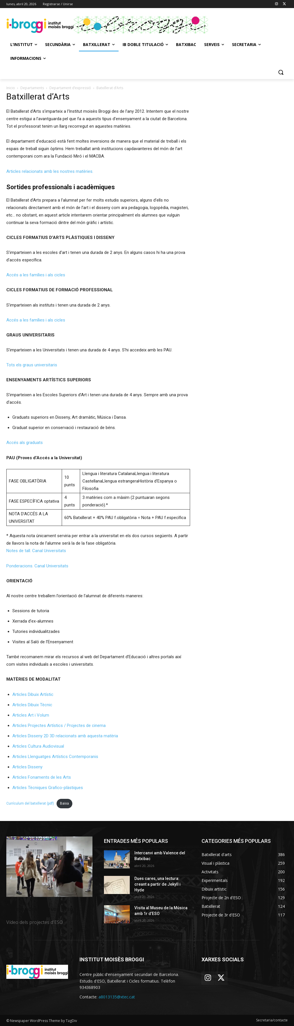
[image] (49, 867)
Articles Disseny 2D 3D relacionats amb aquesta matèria (65, 735)
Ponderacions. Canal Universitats (37, 565)
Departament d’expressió (70, 87)
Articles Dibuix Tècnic (32, 704)
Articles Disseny (27, 767)
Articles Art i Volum (30, 715)
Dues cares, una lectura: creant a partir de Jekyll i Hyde (157, 884)
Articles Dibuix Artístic (32, 694)
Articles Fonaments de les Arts (41, 777)
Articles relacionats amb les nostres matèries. (49, 171)
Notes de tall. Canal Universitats (36, 550)
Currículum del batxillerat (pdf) (30, 803)
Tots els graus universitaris (31, 364)
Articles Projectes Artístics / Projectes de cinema (59, 725)
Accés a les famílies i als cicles (35, 274)
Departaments (32, 87)
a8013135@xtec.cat (116, 997)
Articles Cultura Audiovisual (38, 746)
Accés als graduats (24, 442)
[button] (281, 72)
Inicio (10, 87)
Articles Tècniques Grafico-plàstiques (47, 787)
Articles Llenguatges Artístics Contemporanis (55, 756)
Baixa (64, 803)
